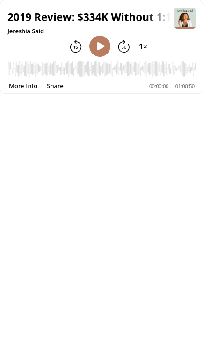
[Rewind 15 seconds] (75, 46)
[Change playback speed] (143, 46)
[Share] (55, 86)
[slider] (101, 71)
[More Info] (23, 86)
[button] (90, 17)
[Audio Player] (101, 71)
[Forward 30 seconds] (123, 46)
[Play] (99, 46)
